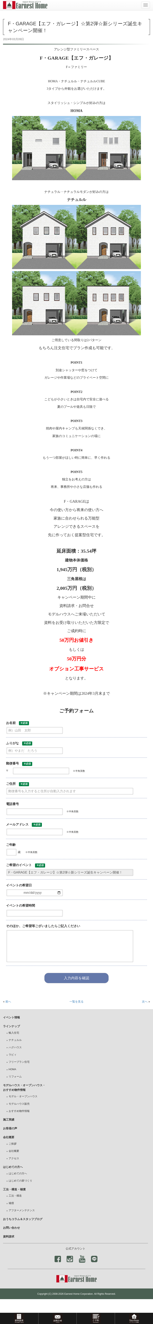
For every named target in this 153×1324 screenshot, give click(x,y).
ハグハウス (15, 1047)
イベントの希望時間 (20, 905)
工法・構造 (15, 1195)
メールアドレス (24, 825)
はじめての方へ (18, 1173)
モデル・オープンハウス (23, 1096)
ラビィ (13, 1054)
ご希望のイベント (25, 865)
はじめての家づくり (20, 1180)
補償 (11, 1203)
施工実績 (8, 1119)
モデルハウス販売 (19, 1103)
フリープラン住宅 (19, 1062)
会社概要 (14, 1151)
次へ (145, 1001)
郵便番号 (19, 764)
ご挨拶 (13, 1143)
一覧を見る (76, 1001)
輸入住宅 (14, 1032)
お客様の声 (10, 1128)
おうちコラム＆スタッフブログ (22, 1219)
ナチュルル (15, 1040)
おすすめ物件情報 (19, 1111)
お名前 (17, 723)
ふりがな (19, 743)
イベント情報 (11, 1017)
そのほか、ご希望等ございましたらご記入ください (43, 926)
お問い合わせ (11, 1227)
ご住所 (17, 784)
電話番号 (12, 804)
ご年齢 (11, 844)
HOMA (12, 1069)
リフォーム (15, 1076)
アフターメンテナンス (22, 1210)
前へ (8, 1001)
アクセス (14, 1158)
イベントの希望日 (19, 885)
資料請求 (8, 1236)
